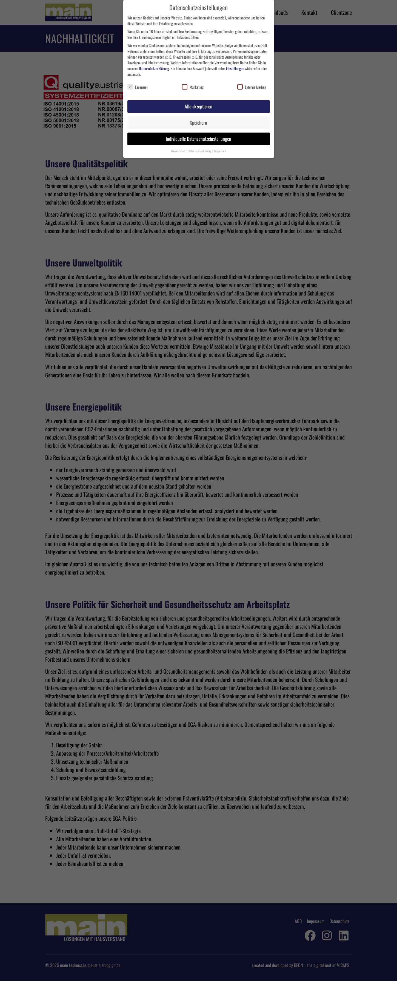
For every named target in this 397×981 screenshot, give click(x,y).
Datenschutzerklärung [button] (200, 151)
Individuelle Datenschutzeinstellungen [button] (198, 138)
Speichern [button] (198, 122)
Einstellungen (235, 68)
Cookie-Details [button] (178, 151)
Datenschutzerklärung (154, 68)
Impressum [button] (220, 151)
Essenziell (137, 87)
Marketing (193, 87)
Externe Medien (251, 87)
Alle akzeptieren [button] (198, 106)
